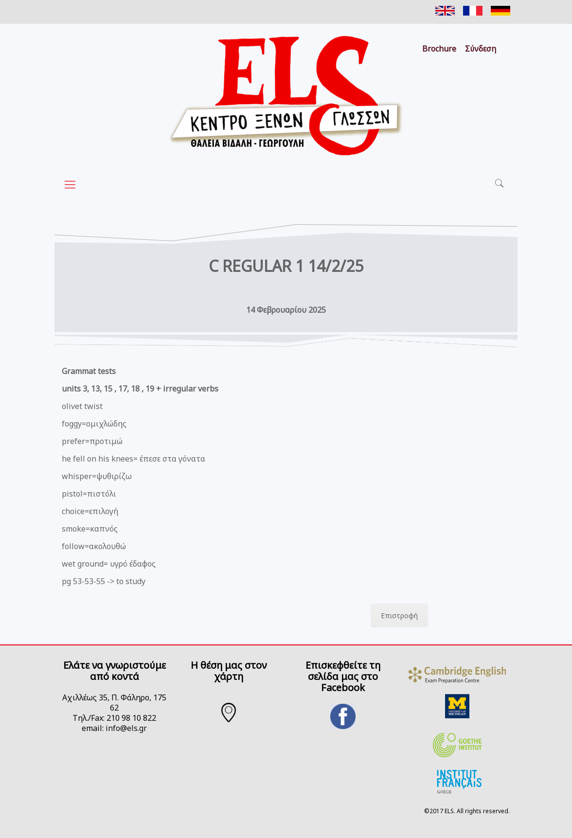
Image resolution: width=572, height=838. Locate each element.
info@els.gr (126, 728)
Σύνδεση (480, 49)
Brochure (439, 49)
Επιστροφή (399, 615)
